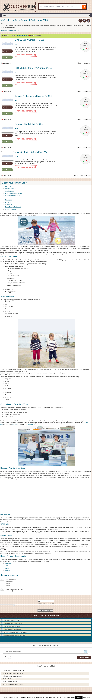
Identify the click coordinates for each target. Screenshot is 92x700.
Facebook (8, 563)
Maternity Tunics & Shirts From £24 (31, 152)
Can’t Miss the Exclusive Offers (13, 193)
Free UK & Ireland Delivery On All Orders (33, 68)
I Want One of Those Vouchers (13, 670)
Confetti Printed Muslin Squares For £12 (33, 96)
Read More (86, 697)
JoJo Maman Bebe (22, 35)
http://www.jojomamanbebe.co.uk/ (10, 30)
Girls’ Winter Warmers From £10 (29, 40)
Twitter (7, 565)
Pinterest (7, 570)
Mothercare (15, 424)
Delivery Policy (9, 204)
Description (8, 186)
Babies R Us (31, 424)
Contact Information (10, 209)
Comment (82, 63)
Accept (79, 697)
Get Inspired (8, 200)
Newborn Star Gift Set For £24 (29, 124)
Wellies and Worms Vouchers (13, 673)
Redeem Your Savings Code (13, 195)
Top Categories (9, 191)
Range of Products (10, 188)
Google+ (7, 568)
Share (89, 63)
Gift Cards (8, 202)
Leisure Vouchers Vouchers (12, 676)
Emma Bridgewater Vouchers (13, 684)
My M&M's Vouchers (10, 682)
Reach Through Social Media (13, 207)
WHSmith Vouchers (9, 679)
